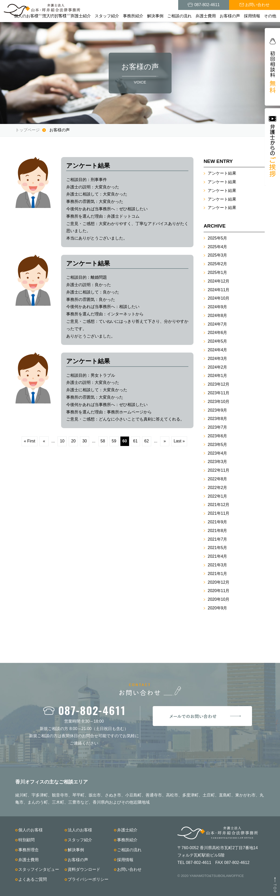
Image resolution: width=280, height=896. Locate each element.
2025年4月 (217, 247)
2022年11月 (218, 470)
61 (135, 441)
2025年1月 (217, 272)
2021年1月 (217, 573)
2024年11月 (218, 290)
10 (62, 441)
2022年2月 (217, 487)
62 (146, 441)
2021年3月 (217, 565)
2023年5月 (217, 444)
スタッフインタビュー (38, 869)
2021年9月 (217, 522)
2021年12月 (218, 504)
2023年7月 (217, 427)
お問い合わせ (129, 869)
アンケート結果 (222, 173)
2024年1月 (217, 375)
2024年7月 (217, 324)
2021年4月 (217, 556)
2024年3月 (217, 358)
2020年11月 (218, 591)
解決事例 (155, 16)
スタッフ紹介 (107, 16)
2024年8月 (217, 315)
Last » (179, 441)
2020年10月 (218, 599)
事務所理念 (28, 850)
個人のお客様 (26, 16)
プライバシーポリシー (88, 879)
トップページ (27, 130)
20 (73, 441)
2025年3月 (217, 255)
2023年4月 (217, 453)
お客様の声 (230, 16)
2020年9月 (217, 608)
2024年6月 (217, 332)
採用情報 (252, 16)
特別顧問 (26, 840)
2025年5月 (217, 238)
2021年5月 (217, 547)
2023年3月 (217, 461)
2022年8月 (217, 479)
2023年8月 (217, 418)
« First (29, 441)
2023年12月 (218, 384)
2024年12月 (218, 281)
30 (84, 441)
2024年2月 (217, 367)
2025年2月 (217, 264)
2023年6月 (217, 436)
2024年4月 (217, 350)
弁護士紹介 (81, 16)
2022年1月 (217, 496)
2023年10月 (218, 401)
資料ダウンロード (84, 869)
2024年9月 (217, 307)
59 (114, 441)
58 (103, 441)
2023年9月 (217, 410)
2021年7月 (217, 539)
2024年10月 (218, 298)
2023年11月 (218, 393)
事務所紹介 (133, 16)
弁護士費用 (205, 16)
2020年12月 (218, 582)
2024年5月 (217, 341)
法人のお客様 (54, 16)
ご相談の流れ (179, 16)
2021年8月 (217, 530)
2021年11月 (218, 513)
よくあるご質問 (32, 879)
